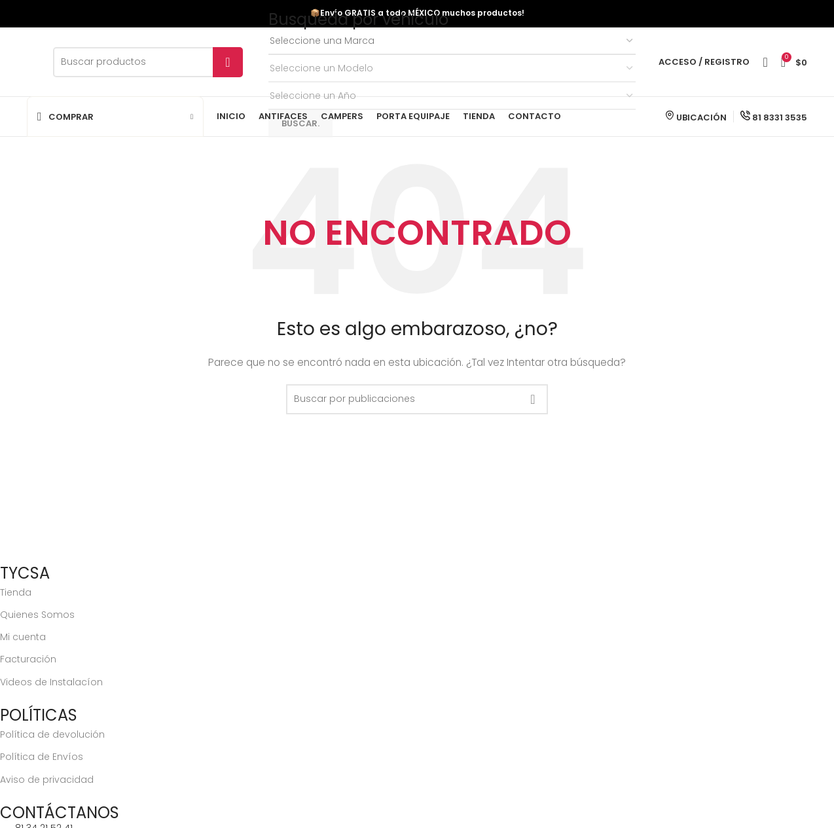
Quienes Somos (37, 614)
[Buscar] (148, 62)
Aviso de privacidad (47, 779)
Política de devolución (52, 734)
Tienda (15, 592)
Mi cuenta (23, 636)
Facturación (28, 659)
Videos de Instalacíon (51, 682)
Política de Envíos (41, 756)
